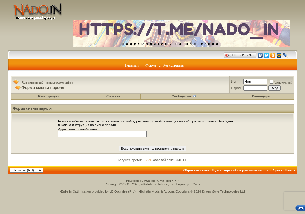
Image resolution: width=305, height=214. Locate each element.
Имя (234, 81)
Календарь (261, 96)
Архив (277, 170)
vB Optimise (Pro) (123, 191)
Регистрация (173, 65)
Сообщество (184, 96)
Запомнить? (281, 82)
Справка (113, 96)
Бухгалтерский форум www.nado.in (47, 82)
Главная (132, 65)
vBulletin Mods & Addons (157, 191)
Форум (150, 65)
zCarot (195, 184)
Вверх (290, 170)
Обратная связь (196, 170)
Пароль (236, 88)
